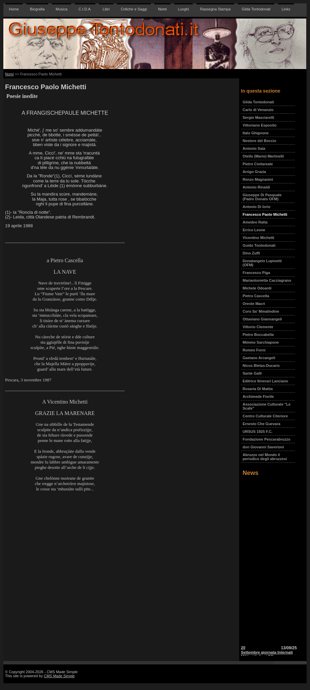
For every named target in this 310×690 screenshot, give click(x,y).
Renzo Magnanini (258, 179)
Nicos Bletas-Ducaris (261, 366)
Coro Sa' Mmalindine (261, 311)
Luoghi (183, 9)
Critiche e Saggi (134, 9)
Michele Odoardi (257, 288)
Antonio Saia (254, 148)
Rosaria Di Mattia (258, 389)
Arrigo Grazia (254, 172)
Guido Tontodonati (259, 245)
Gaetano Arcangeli (259, 358)
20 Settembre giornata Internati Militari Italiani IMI (267, 653)
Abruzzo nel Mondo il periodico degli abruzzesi (265, 457)
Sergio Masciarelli (258, 117)
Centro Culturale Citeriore (265, 416)
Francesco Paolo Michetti (265, 214)
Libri (106, 9)
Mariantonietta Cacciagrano (267, 280)
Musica (61, 9)
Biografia (37, 9)
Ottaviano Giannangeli (262, 319)
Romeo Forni (254, 350)
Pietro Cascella (256, 296)
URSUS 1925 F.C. (258, 431)
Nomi (162, 9)
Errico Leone (254, 230)
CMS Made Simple (59, 676)
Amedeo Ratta (255, 222)
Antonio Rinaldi (256, 187)
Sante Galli (252, 373)
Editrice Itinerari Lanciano (265, 381)
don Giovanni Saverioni (263, 447)
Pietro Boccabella (258, 335)
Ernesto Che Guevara (261, 424)
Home (14, 9)
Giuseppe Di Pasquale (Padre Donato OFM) (262, 197)
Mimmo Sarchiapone (261, 342)
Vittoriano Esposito (260, 125)
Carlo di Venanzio (258, 110)
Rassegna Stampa (215, 9)
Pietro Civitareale (258, 164)
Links (286, 9)
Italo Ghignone (256, 133)
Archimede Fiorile (258, 396)
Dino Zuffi (251, 253)
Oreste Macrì (254, 304)
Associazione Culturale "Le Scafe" (266, 406)
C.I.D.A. (85, 9)
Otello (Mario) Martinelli (263, 156)
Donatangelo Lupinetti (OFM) (262, 263)
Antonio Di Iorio (256, 207)
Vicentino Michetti (258, 238)
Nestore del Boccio (259, 141)
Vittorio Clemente (258, 327)
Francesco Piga (256, 273)
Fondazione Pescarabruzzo (266, 439)
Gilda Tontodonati (256, 9)
